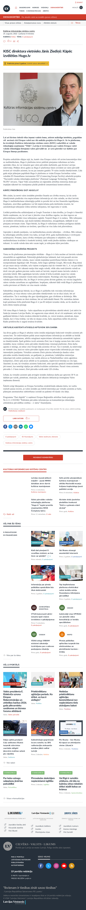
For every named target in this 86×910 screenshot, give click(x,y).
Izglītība (46, 784)
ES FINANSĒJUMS (10, 535)
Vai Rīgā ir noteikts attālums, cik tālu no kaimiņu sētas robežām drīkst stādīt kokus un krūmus (71, 784)
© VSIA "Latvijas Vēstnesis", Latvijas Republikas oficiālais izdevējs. (31, 898)
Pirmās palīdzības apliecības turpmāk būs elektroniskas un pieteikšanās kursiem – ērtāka (69, 646)
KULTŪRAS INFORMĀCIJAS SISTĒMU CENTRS (24, 469)
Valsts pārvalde (13, 715)
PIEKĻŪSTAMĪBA (17, 862)
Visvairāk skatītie (16, 828)
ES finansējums (27, 437)
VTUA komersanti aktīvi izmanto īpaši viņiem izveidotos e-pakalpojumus (43, 617)
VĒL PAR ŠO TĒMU (12, 524)
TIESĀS (22, 11)
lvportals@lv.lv (24, 875)
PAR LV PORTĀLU (17, 857)
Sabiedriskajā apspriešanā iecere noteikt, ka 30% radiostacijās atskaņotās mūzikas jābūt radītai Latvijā (42, 745)
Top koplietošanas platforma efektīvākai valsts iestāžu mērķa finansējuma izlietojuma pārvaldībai (69, 590)
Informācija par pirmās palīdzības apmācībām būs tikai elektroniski (42, 587)
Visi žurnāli (68, 832)
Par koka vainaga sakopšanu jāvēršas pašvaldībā (13, 781)
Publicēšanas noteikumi (17, 411)
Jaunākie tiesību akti (17, 825)
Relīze (13, 37)
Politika (38, 703)
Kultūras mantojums (38, 492)
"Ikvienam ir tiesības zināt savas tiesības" (30, 887)
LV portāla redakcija (21, 871)
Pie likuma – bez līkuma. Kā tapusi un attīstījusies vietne (70, 742)
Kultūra (76, 492)
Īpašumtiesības (76, 793)
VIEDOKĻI (44, 7)
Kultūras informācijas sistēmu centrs (19, 31)
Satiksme (11, 757)
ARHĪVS (46, 11)
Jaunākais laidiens (43, 826)
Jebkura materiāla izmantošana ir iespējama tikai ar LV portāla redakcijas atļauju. (37, 895)
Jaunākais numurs (70, 826)
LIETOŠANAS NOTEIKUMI (21, 860)
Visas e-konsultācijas (15, 798)
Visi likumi (13, 831)
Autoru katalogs (70, 829)
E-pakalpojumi (27, 37)
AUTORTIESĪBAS (17, 865)
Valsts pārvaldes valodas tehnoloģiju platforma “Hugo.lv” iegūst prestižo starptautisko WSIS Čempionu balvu (42, 505)
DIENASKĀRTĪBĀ (57, 7)
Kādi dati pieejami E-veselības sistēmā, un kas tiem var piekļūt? (42, 553)
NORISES (35, 7)
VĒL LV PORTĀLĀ (11, 665)
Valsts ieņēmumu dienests (48, 437)
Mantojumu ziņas (42, 832)
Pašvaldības (12, 787)
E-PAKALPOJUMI (10, 532)
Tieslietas (67, 709)
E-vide (48, 514)
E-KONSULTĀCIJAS (34, 11)
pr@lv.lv (28, 878)
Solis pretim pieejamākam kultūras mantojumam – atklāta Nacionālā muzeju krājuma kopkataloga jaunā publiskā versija (71, 483)
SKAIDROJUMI (24, 7)
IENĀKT (80, 2)
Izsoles (38, 829)
